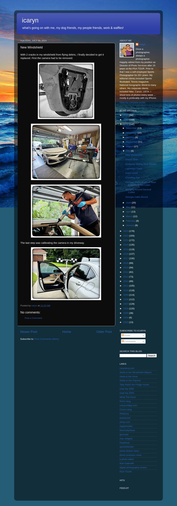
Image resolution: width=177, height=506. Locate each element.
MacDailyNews (127, 430)
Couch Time (131, 159)
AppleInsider (126, 426)
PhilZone (124, 413)
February (131, 221)
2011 (126, 285)
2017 (126, 258)
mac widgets (126, 438)
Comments (129, 341)
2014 (126, 272)
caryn (142, 44)
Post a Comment (33, 318)
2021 (126, 240)
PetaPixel (124, 442)
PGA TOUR (126, 471)
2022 (126, 235)
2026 (126, 115)
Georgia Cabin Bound (136, 197)
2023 (126, 231)
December (131, 128)
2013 (126, 276)
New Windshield (133, 155)
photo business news (130, 455)
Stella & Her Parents (130, 380)
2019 (126, 249)
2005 (126, 313)
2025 (126, 119)
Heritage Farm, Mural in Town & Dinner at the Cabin (140, 183)
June (129, 202)
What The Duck (128, 397)
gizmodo (124, 434)
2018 (126, 254)
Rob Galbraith (127, 463)
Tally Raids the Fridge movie (134, 384)
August (130, 146)
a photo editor (127, 459)
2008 (126, 299)
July (128, 151)
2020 (126, 244)
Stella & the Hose (129, 376)
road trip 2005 (127, 389)
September (132, 141)
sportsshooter (127, 446)
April (128, 211)
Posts (126, 335)
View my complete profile (133, 102)
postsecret (125, 418)
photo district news (129, 451)
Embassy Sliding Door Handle (140, 164)
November (131, 132)
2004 (126, 317)
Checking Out (132, 177)
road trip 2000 (127, 393)
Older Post (104, 332)
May (128, 207)
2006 (126, 308)
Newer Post (28, 332)
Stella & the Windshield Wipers (136, 372)
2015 (126, 267)
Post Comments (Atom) (47, 339)
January (130, 225)
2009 (126, 295)
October (130, 137)
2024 (126, 124)
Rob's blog (125, 401)
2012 (126, 281)
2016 (126, 263)
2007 (126, 304)
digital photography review (133, 467)
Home (66, 332)
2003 (126, 322)
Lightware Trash (133, 168)
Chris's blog (126, 409)
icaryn (30, 20)
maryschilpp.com (128, 405)
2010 (126, 290)
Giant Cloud (131, 173)
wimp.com (125, 422)
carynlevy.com (127, 368)
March (129, 216)
